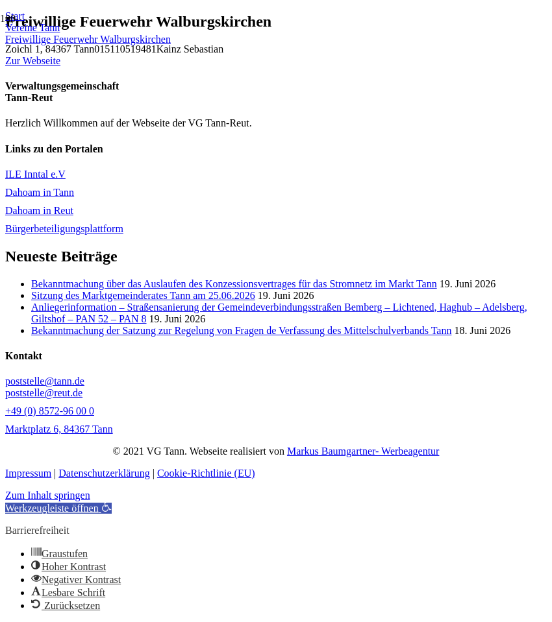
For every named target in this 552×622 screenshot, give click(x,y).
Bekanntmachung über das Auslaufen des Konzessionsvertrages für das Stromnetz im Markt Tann (234, 283)
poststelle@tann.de (44, 381)
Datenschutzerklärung (103, 473)
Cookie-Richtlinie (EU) (206, 473)
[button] (58, 508)
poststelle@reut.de (43, 392)
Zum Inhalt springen (47, 495)
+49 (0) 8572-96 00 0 (49, 410)
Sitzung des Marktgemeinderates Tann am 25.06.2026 (143, 295)
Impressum (28, 473)
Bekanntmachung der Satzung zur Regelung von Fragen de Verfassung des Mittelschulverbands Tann (241, 330)
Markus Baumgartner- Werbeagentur (363, 451)
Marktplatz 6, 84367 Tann (59, 429)
